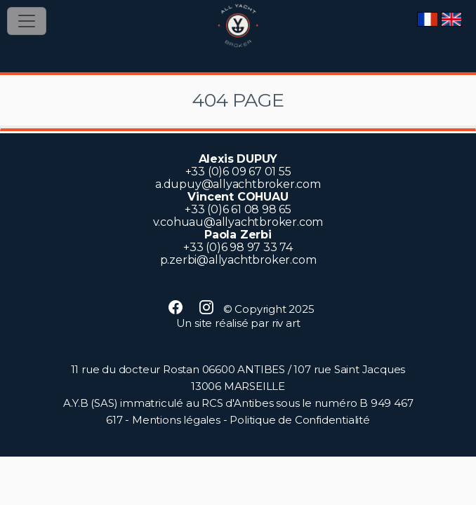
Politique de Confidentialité (299, 419)
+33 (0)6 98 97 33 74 (238, 247)
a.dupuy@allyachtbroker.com (238, 184)
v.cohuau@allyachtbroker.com (238, 222)
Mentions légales (176, 419)
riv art (286, 323)
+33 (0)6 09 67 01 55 (238, 171)
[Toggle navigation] (26, 21)
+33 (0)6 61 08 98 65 (238, 209)
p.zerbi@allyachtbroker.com (238, 260)
